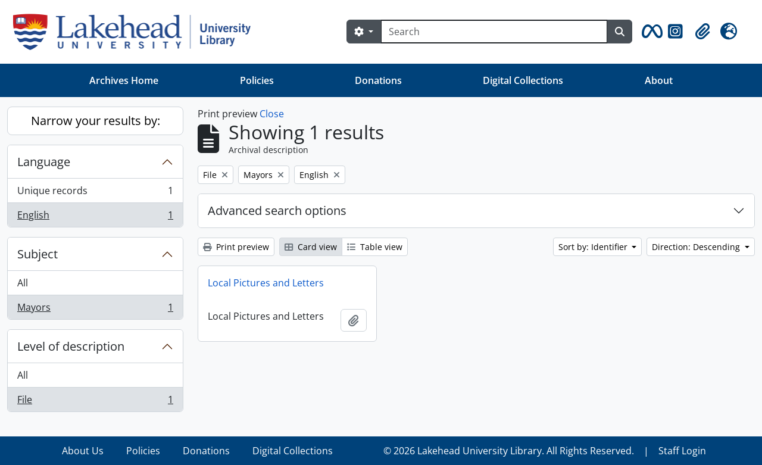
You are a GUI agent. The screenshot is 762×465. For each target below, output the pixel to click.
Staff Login (682, 450)
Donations (378, 80)
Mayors (95, 309)
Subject (37, 254)
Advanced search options (277, 210)
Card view (311, 246)
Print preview (236, 246)
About (659, 80)
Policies (257, 80)
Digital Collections (523, 80)
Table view (374, 246)
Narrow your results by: (95, 121)
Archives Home (123, 80)
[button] (650, 31)
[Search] (494, 31)
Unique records (95, 193)
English (95, 217)
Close (272, 113)
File (95, 401)
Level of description (70, 346)
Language (43, 162)
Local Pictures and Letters (266, 282)
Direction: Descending (697, 246)
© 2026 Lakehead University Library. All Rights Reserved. (508, 450)
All (22, 282)
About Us (83, 450)
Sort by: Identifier (594, 246)
